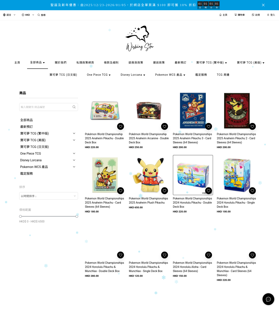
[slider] (20, 216)
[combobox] (48, 196)
